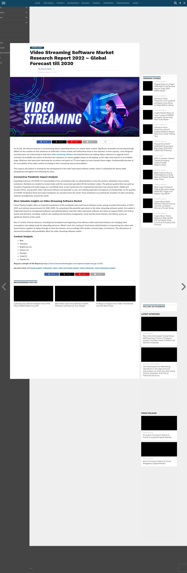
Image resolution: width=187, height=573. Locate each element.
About (140, 571)
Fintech (60, 3)
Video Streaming (87, 268)
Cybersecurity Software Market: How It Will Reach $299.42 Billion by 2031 (32, 305)
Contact (148, 571)
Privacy (157, 571)
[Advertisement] (93, 24)
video (55, 268)
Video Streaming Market (105, 268)
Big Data (85, 3)
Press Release (123, 3)
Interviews (108, 3)
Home (37, 3)
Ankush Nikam (46, 69)
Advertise (173, 571)
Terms (164, 571)
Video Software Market (68, 268)
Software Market (34, 268)
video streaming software (62, 154)
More (135, 3)
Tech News (48, 3)
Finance (96, 3)
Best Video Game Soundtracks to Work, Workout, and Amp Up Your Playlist (72, 305)
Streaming (47, 268)
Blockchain (73, 3)
